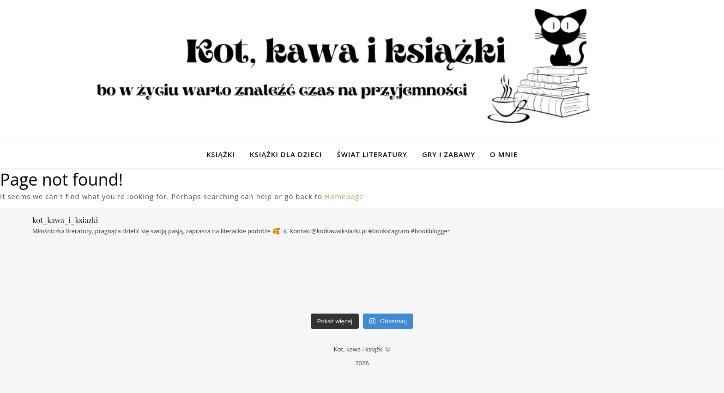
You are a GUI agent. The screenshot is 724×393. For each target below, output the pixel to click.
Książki (220, 154)
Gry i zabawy (448, 154)
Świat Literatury (372, 154)
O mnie (504, 154)
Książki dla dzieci (286, 154)
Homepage (344, 196)
